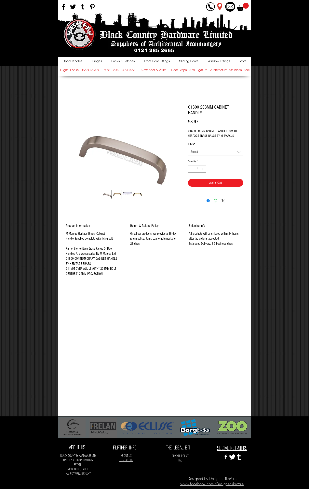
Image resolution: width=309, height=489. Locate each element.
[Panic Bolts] (110, 70)
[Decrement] (191, 168)
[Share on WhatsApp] (215, 200)
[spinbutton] (197, 168)
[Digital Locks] (69, 70)
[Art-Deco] (128, 70)
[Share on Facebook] (208, 200)
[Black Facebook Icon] (63, 7)
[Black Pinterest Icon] (92, 7)
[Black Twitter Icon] (73, 7)
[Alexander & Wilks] (153, 70)
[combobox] (215, 152)
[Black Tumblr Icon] (83, 7)
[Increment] (203, 168)
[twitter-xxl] (232, 457)
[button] (243, 7)
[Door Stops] (179, 70)
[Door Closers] (90, 70)
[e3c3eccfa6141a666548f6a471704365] (239, 457)
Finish (191, 144)
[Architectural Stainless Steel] (230, 70)
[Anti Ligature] (198, 70)
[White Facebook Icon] (226, 457)
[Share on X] (223, 200)
